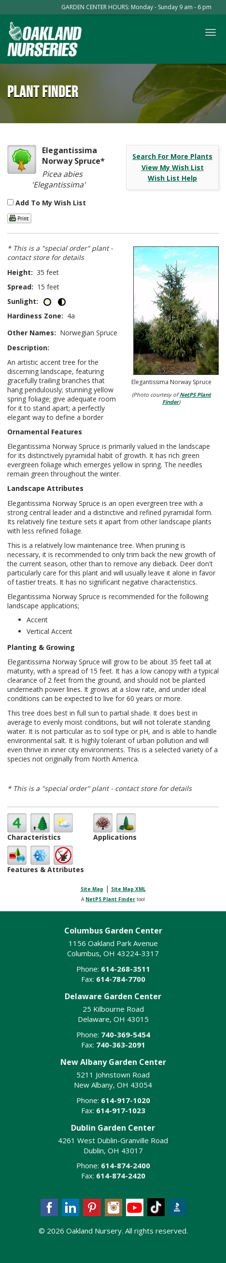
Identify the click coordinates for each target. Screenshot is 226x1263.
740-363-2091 (120, 1044)
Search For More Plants (172, 156)
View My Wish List (172, 167)
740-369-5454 (125, 1034)
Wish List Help (172, 178)
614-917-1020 (125, 1100)
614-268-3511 (125, 969)
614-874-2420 (120, 1175)
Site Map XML (128, 889)
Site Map (92, 889)
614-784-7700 (120, 979)
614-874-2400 (125, 1165)
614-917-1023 (120, 1110)
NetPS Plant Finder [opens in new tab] (110, 899)
